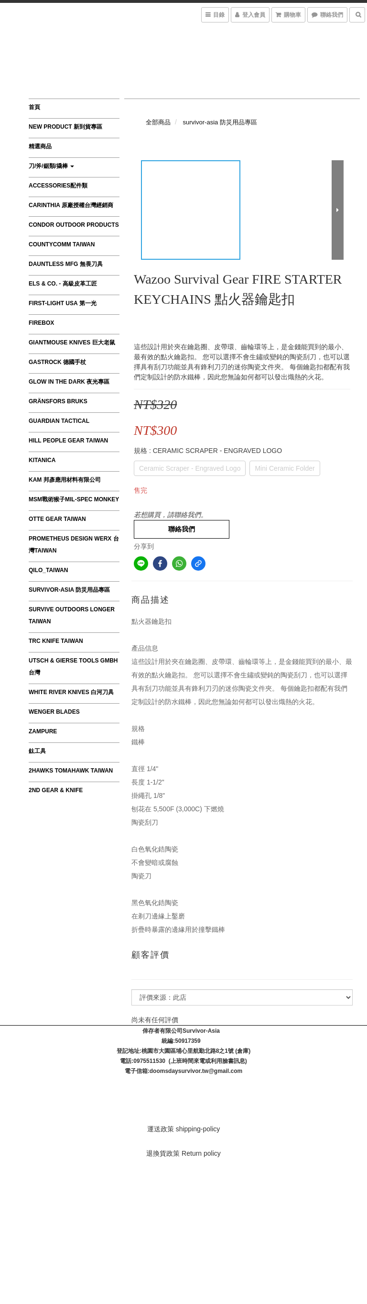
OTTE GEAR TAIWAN (57, 519)
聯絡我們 (181, 529)
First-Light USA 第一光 (63, 303)
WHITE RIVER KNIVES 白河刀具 (71, 692)
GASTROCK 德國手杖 (57, 362)
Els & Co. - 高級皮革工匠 (63, 283)
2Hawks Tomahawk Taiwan (71, 770)
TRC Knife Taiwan (56, 641)
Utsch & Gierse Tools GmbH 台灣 (73, 666)
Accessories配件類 (58, 185)
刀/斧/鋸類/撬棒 (51, 166)
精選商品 (40, 146)
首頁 (34, 107)
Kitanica (42, 460)
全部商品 (158, 122)
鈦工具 (37, 751)
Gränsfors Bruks (58, 401)
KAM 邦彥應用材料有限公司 (65, 479)
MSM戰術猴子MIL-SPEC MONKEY (74, 499)
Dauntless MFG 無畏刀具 (66, 264)
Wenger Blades (54, 711)
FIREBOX (41, 323)
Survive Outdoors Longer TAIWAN (72, 615)
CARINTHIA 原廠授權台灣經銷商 (71, 205)
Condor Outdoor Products (74, 224)
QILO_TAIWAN (48, 570)
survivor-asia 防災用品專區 (69, 589)
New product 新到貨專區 (65, 126)
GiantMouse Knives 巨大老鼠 (72, 342)
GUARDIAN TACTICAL (59, 421)
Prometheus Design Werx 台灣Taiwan (74, 544)
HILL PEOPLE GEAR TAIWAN (68, 440)
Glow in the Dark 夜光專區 (69, 381)
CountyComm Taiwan (62, 244)
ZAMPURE (43, 731)
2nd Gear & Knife (56, 790)
